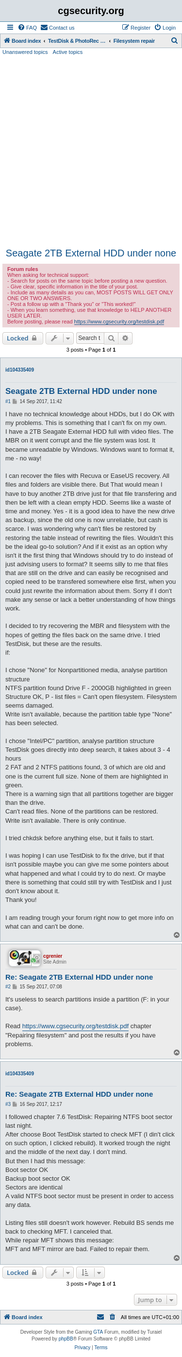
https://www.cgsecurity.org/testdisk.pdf (119, 321)
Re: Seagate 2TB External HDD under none (79, 977)
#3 (8, 1104)
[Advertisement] (91, 152)
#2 (8, 986)
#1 (8, 401)
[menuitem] (27, 28)
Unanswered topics (25, 52)
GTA (98, 1332)
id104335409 (19, 370)
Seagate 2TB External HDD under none (91, 253)
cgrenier (52, 956)
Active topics (68, 52)
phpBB (66, 1338)
